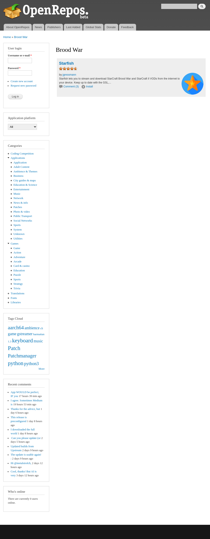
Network (18, 198)
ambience (32, 328)
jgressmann (69, 74)
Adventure (19, 257)
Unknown (19, 234)
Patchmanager (22, 356)
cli (41, 328)
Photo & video (22, 211)
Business (18, 175)
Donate (111, 27)
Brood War (21, 37)
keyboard (22, 340)
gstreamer (25, 334)
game (12, 334)
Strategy (18, 283)
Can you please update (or (26, 438)
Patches (18, 207)
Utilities (18, 238)
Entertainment (21, 189)
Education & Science (25, 184)
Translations (17, 293)
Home (7, 37)
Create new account (22, 81)
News (38, 27)
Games (15, 243)
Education (19, 270)
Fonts (14, 298)
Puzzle (17, 274)
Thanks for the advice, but (25, 409)
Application (20, 162)
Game (17, 248)
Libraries (16, 302)
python (15, 363)
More (41, 368)
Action (17, 252)
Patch (14, 348)
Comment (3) (71, 86)
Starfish (66, 63)
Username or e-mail (20, 55)
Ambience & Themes (25, 171)
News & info (21, 202)
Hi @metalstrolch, (21, 463)
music (38, 341)
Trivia (17, 288)
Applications (18, 157)
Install (89, 86)
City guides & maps (25, 180)
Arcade (18, 261)
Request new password (23, 85)
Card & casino (22, 265)
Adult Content (22, 166)
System (18, 229)
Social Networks (23, 220)
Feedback (127, 27)
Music (17, 193)
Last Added (73, 27)
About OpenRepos (17, 27)
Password (14, 68)
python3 (31, 363)
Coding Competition (22, 153)
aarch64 (16, 327)
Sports (17, 225)
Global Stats (93, 27)
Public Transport (23, 216)
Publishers (54, 27)
